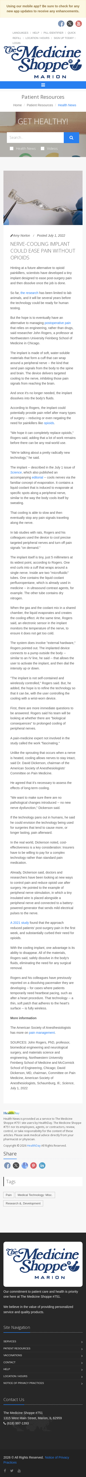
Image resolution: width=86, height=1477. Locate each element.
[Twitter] (12, 1471)
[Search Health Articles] (35, 137)
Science (16, 472)
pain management (42, 1032)
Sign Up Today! (64, 38)
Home (17, 105)
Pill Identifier (53, 32)
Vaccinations (12, 1355)
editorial (37, 477)
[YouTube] (19, 1471)
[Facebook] (5, 1471)
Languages (20, 32)
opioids (49, 423)
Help (36, 32)
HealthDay (34, 1146)
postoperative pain (57, 323)
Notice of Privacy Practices (23, 1383)
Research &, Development (23, 1203)
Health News (23, 148)
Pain (9, 1195)
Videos (49, 148)
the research (29, 293)
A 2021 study (19, 923)
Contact (9, 1362)
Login (16, 43)
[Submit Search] (71, 137)
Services (9, 1341)
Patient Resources (40, 105)
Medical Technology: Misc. (35, 1195)
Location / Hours (37, 38)
